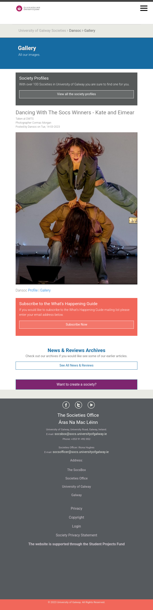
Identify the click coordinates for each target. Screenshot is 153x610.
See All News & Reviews (76, 365)
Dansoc (75, 30)
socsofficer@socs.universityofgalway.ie (81, 452)
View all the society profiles (76, 94)
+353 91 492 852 (80, 439)
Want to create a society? (77, 384)
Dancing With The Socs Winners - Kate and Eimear (75, 112)
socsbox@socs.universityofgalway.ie (81, 434)
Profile (33, 290)
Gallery (45, 290)
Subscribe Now (76, 324)
